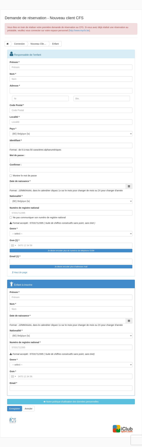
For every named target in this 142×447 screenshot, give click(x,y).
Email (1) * (15, 256)
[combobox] (13, 245)
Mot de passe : (17, 155)
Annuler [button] (28, 408)
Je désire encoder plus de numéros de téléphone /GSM (71, 251)
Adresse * (15, 85)
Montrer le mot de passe (25, 175)
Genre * (14, 228)
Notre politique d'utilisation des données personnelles (70, 401)
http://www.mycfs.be (79, 30)
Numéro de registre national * (25, 342)
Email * (13, 383)
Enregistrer (14, 408)
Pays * (13, 128)
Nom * (13, 74)
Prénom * (14, 62)
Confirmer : (16, 164)
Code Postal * (17, 105)
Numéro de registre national (24, 208)
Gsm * (13, 371)
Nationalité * (16, 196)
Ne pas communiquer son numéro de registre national (39, 217)
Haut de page (19, 272)
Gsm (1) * (14, 240)
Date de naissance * (20, 181)
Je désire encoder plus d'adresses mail (71, 267)
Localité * (14, 117)
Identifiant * (16, 140)
